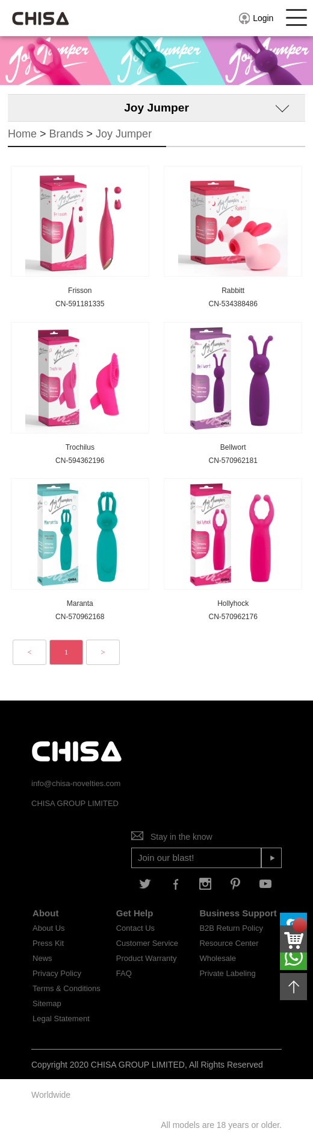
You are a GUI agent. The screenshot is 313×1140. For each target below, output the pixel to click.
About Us (48, 928)
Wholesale (217, 958)
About (45, 913)
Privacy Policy (57, 973)
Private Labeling (227, 973)
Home (22, 134)
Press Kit (48, 943)
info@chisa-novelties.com (75, 783)
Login (255, 18)
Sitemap (47, 1003)
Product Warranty (146, 958)
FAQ (124, 973)
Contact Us (135, 928)
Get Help (134, 913)
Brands (66, 134)
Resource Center (228, 943)
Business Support (237, 913)
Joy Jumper (124, 134)
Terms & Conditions (67, 988)
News (42, 958)
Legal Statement (61, 1018)
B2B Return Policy (231, 928)
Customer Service (147, 943)
